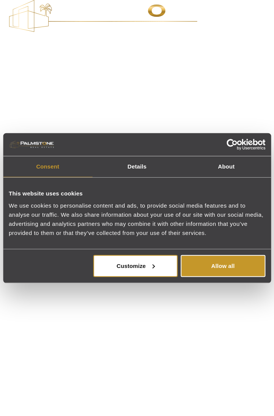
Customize (136, 265)
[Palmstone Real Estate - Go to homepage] (103, 16)
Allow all (223, 265)
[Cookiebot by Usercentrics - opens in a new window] (232, 144)
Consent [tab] (47, 166)
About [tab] (226, 166)
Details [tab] (137, 166)
